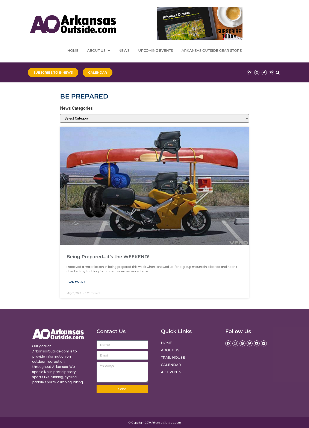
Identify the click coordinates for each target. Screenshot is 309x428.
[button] (277, 72)
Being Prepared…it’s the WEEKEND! (108, 256)
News (124, 51)
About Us (98, 51)
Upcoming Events (155, 51)
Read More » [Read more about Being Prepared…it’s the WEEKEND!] (76, 281)
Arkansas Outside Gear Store (212, 51)
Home (73, 51)
